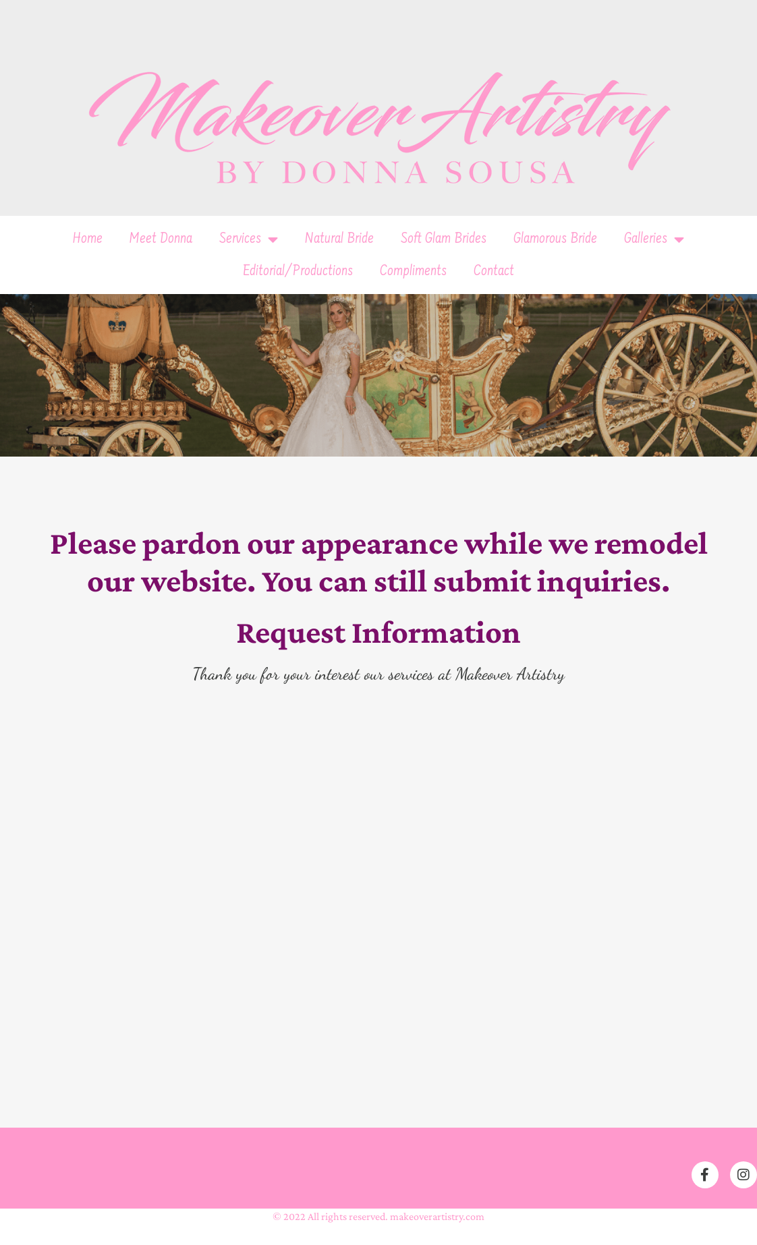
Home (88, 239)
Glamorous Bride (555, 239)
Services (248, 239)
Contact (494, 272)
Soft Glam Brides (443, 239)
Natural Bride (339, 239)
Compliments (413, 272)
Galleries (654, 239)
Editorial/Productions (298, 272)
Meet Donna (161, 239)
